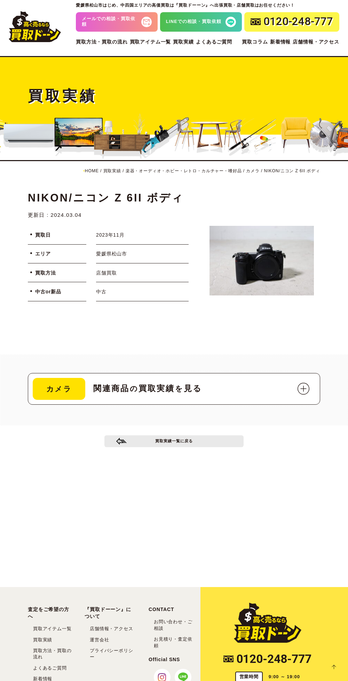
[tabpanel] (261, 260)
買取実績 (183, 42)
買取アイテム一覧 (150, 42)
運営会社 (99, 639)
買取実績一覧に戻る (174, 444)
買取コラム (255, 42)
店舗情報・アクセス (316, 42)
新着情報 (280, 42)
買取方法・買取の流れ (101, 42)
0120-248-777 (267, 659)
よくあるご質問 (214, 42)
